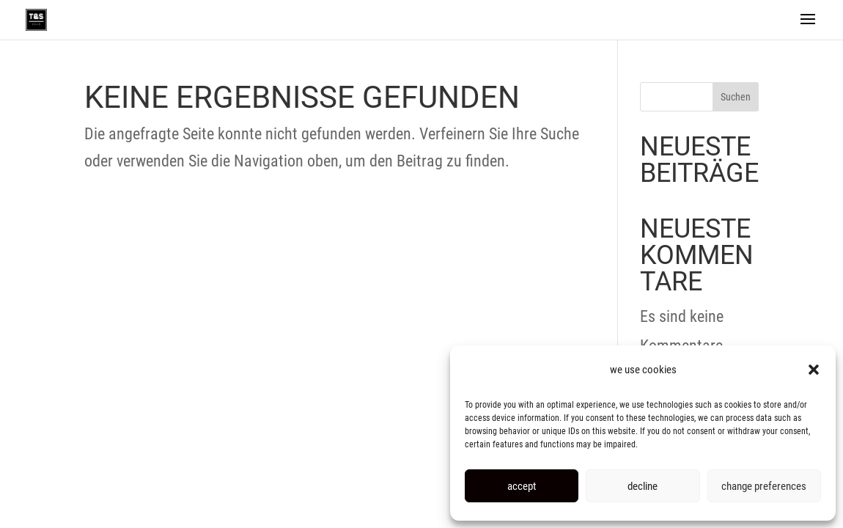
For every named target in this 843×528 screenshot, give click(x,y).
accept (521, 486)
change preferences (763, 486)
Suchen (736, 97)
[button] (813, 369)
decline (642, 486)
